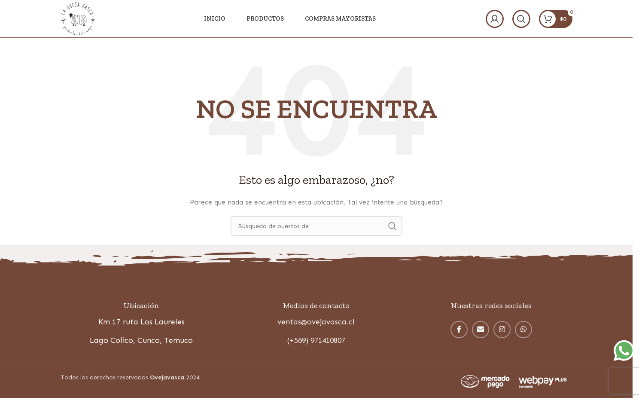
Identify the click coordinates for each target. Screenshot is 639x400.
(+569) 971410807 (316, 341)
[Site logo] (78, 18)
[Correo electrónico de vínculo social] (480, 330)
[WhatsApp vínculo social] (523, 330)
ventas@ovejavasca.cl (316, 322)
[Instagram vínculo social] (502, 330)
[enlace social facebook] (459, 330)
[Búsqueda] (521, 19)
